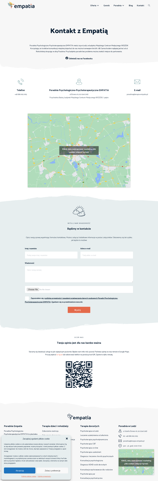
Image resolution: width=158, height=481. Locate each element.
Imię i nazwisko (31, 249)
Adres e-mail (85, 249)
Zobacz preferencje (52, 470)
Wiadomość (29, 263)
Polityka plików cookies (28, 476)
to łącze (59, 354)
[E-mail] (137, 82)
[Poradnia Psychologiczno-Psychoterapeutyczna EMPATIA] (79, 82)
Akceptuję (20, 470)
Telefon (21, 90)
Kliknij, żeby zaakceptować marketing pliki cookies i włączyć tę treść (79, 151)
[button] (67, 438)
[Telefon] (20, 82)
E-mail (137, 90)
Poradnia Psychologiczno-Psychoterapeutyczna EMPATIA (79, 90)
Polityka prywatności (44, 476)
